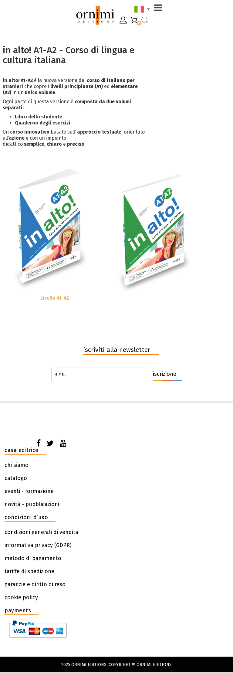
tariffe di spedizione (29, 571)
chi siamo (17, 465)
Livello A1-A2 (54, 298)
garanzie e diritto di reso (35, 584)
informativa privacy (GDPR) (38, 545)
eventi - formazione (29, 491)
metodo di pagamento (33, 558)
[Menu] (159, 9)
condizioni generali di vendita (41, 532)
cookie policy (21, 597)
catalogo (16, 478)
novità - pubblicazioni (32, 504)
